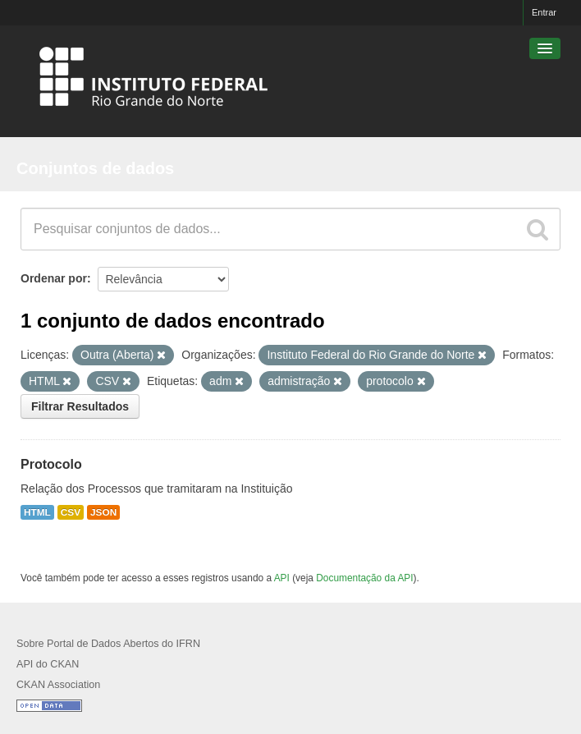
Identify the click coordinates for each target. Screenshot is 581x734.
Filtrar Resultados (80, 406)
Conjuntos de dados (95, 168)
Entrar (544, 12)
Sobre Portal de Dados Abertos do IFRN (108, 643)
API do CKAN (47, 664)
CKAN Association (58, 684)
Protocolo (51, 464)
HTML (37, 512)
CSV (70, 512)
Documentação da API (364, 578)
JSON (103, 512)
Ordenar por (54, 278)
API (282, 578)
